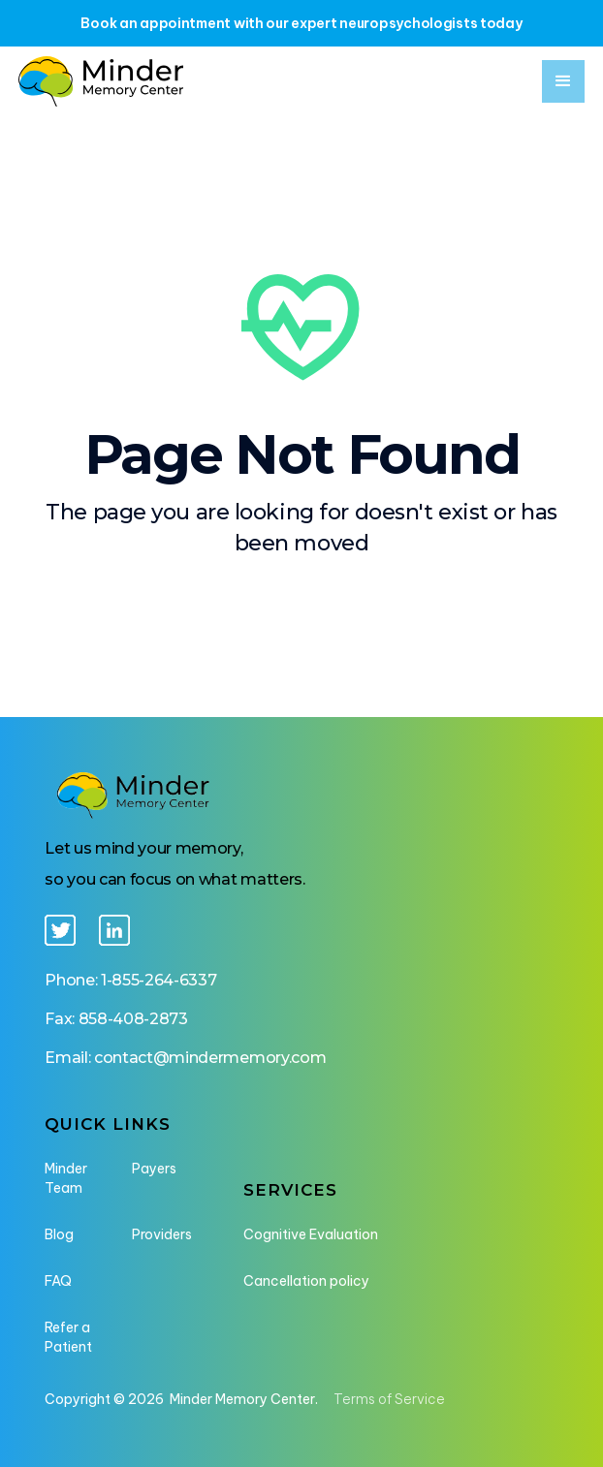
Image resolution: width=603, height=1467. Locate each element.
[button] (563, 81)
